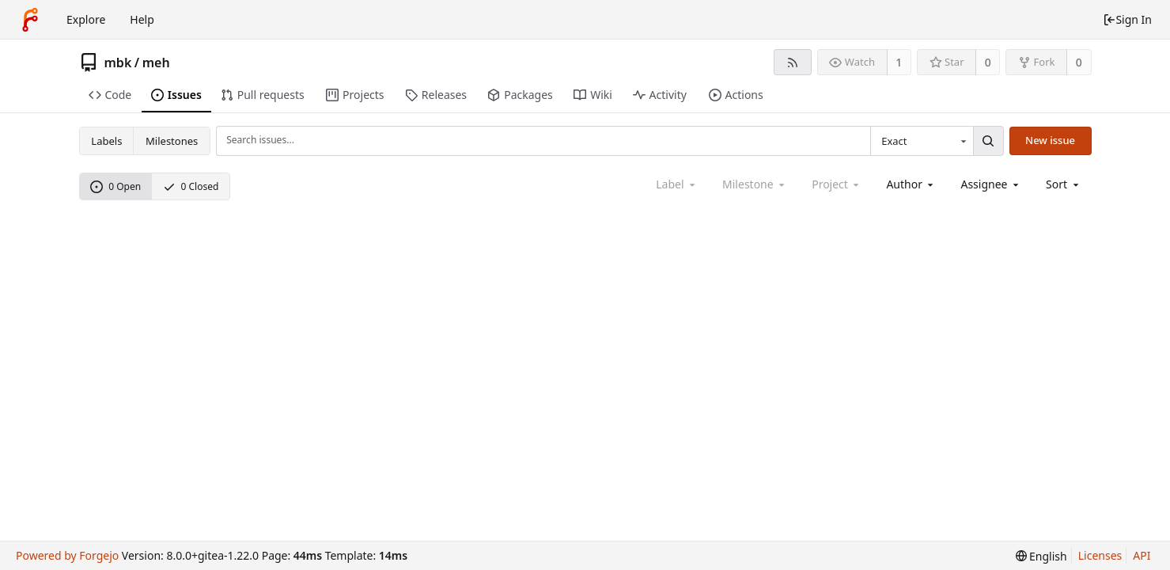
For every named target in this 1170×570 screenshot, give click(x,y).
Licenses (1100, 555)
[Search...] (988, 141)
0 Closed (191, 186)
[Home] (30, 20)
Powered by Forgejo (67, 555)
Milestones (172, 141)
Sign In (1127, 19)
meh (156, 62)
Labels (106, 141)
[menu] (1064, 184)
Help (142, 19)
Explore (85, 19)
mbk (118, 62)
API (1141, 555)
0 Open (115, 186)
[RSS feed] (792, 62)
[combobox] (921, 141)
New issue (1050, 140)
